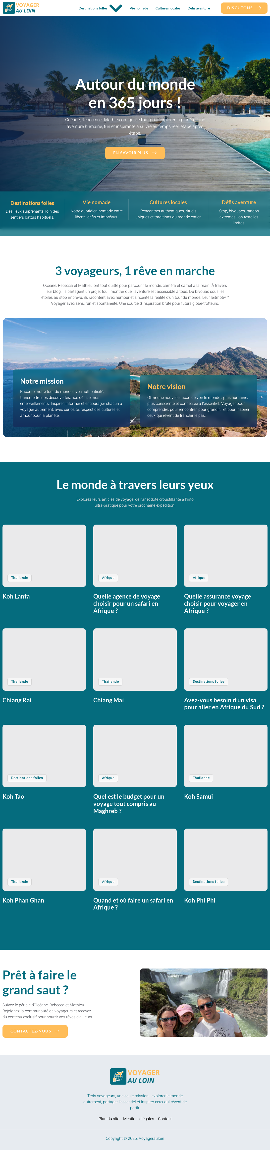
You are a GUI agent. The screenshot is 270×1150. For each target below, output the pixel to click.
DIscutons (244, 7)
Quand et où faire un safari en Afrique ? (133, 904)
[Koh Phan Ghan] (44, 860)
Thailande (19, 577)
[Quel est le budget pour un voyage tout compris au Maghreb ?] (135, 756)
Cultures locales (168, 8)
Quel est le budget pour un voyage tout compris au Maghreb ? (128, 803)
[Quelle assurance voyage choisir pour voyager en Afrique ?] (226, 556)
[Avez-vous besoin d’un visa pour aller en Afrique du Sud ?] (226, 659)
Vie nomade (139, 8)
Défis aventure (199, 8)
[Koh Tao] (44, 756)
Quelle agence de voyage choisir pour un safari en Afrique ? (126, 603)
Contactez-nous (35, 1031)
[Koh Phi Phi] (226, 860)
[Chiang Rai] (44, 659)
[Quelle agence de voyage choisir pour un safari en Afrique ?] (135, 556)
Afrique (108, 577)
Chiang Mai (108, 700)
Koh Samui (198, 796)
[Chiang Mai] (135, 659)
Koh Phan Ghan (23, 900)
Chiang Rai (17, 700)
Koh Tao (13, 796)
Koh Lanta (16, 596)
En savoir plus (135, 152)
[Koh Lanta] (44, 556)
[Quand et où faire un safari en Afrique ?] (135, 860)
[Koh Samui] (226, 756)
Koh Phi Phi (200, 900)
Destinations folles (100, 8)
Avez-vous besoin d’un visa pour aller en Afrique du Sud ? (224, 703)
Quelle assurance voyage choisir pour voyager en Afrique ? (217, 603)
